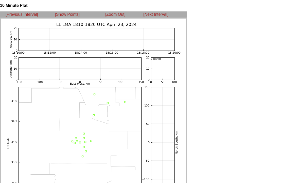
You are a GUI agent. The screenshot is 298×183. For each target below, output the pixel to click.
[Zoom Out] (115, 14)
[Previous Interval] (22, 14)
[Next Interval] (155, 14)
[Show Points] (67, 14)
